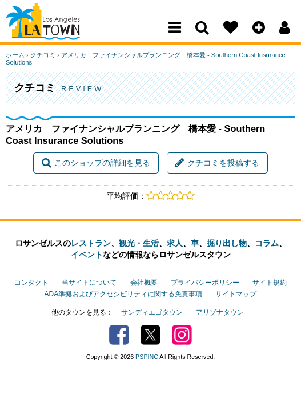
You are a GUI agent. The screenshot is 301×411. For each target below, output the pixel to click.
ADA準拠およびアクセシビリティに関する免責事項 (123, 294)
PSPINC (146, 356)
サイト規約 (269, 283)
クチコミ (42, 54)
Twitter (150, 335)
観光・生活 (139, 243)
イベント (87, 254)
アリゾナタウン (220, 312)
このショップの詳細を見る (96, 163)
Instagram (182, 335)
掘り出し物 (227, 243)
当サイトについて (89, 283)
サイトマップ (235, 294)
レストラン (91, 243)
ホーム (15, 54)
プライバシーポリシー (205, 283)
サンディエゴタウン (152, 312)
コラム (267, 243)
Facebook (119, 335)
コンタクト (31, 283)
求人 (175, 243)
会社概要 (144, 283)
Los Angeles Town (56, 31)
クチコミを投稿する (217, 163)
